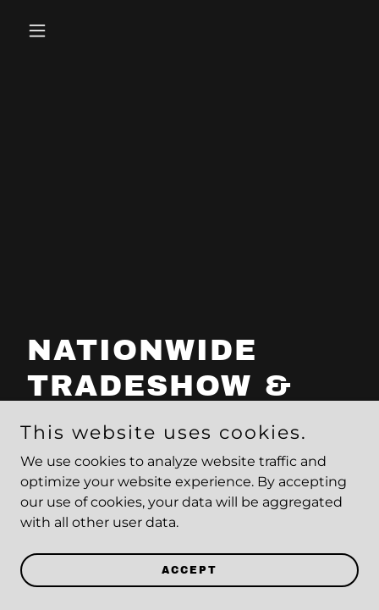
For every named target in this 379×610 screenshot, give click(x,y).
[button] (45, 30)
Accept (189, 569)
